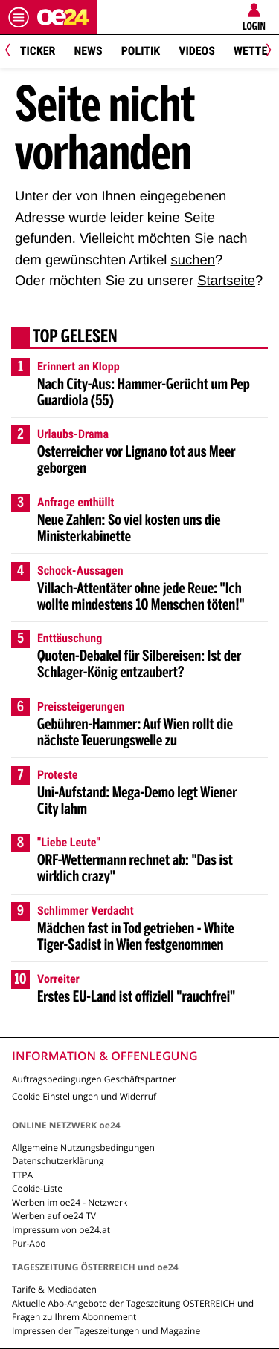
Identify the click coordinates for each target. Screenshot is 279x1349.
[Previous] (13, 52)
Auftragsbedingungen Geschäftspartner (94, 1079)
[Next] (266, 52)
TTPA (22, 1175)
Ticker (38, 51)
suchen (193, 259)
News (88, 51)
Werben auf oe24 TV (54, 1215)
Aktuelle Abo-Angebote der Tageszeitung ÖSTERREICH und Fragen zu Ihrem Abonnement (133, 1310)
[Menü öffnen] (18, 17)
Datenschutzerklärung (58, 1160)
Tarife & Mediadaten (54, 1289)
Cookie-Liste (37, 1188)
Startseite (226, 280)
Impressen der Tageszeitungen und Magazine (106, 1330)
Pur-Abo (29, 1243)
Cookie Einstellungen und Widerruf (84, 1096)
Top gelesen (75, 338)
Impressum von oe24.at (61, 1230)
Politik (140, 51)
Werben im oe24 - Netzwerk (69, 1202)
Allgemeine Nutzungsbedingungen (83, 1147)
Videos (197, 51)
